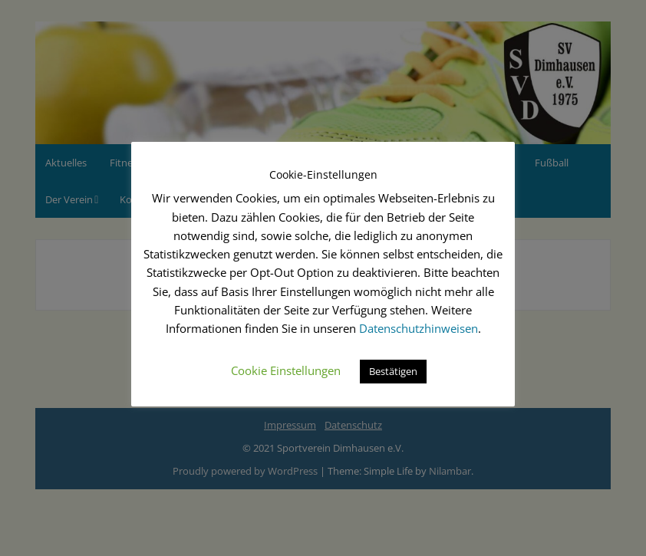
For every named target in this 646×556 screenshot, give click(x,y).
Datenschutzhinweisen (418, 328)
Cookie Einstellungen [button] (286, 370)
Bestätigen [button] (393, 371)
